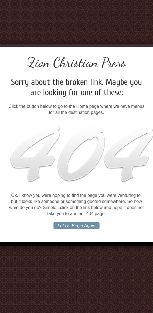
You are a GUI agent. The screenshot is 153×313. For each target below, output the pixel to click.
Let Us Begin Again (76, 225)
